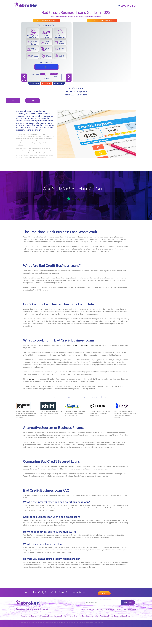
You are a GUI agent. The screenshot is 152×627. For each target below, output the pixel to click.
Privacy (119, 609)
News (83, 609)
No (32, 100)
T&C (124, 609)
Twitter (27, 609)
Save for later (58, 83)
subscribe (128, 602)
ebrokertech (132, 609)
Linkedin (36, 609)
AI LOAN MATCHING (46, 20)
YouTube (44, 609)
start (104, 593)
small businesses (81, 345)
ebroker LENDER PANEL (102, 20)
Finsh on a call (34, 83)
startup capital (20, 151)
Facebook (20, 609)
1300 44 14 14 (127, 5)
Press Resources (109, 609)
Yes (13, 100)
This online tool (29, 379)
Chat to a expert (46, 83)
